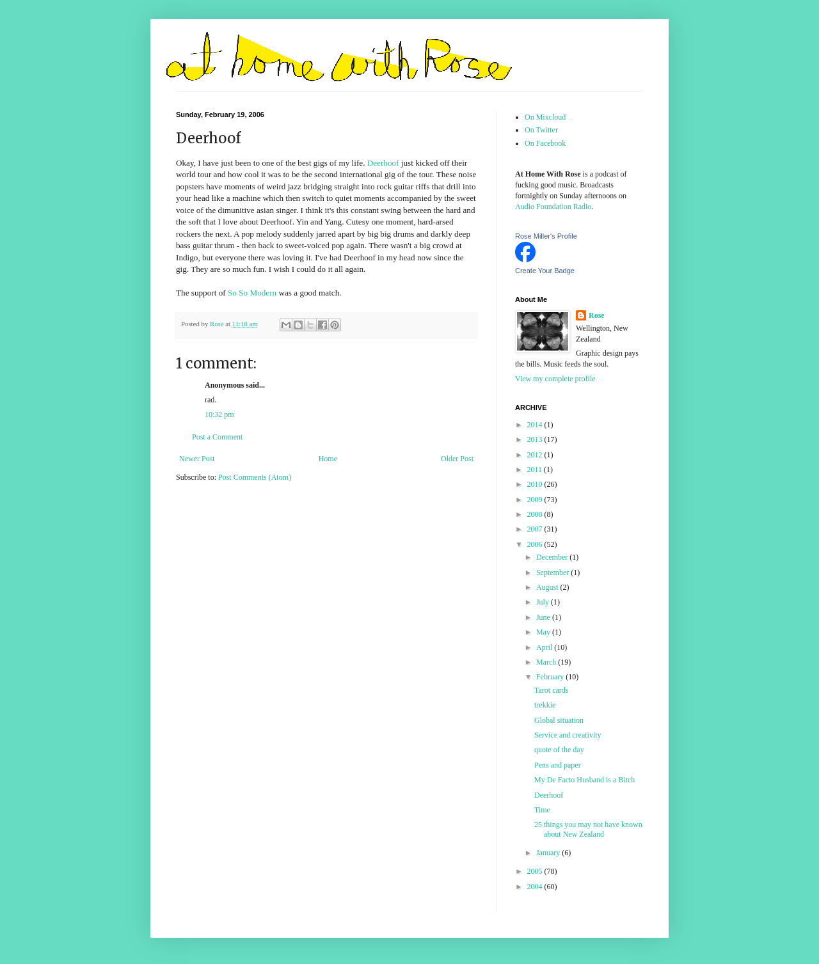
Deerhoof (383, 163)
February (551, 676)
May (544, 632)
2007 (536, 529)
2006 (536, 544)
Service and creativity (567, 735)
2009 (536, 499)
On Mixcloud (545, 117)
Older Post (457, 458)
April (545, 647)
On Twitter (541, 129)
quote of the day (559, 749)
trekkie (544, 704)
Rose (597, 315)
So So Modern (252, 292)
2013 (536, 439)
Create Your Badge (545, 270)
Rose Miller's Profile (546, 236)
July (543, 601)
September (553, 572)
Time (542, 809)
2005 (536, 871)
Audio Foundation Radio (553, 206)
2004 (536, 886)
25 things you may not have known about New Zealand (588, 829)
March (547, 662)
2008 (536, 514)
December (552, 557)
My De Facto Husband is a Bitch (584, 779)
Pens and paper (557, 765)
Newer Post (197, 458)
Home (328, 458)
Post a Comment (217, 436)
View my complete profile (555, 378)
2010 (536, 484)
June (544, 617)
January (549, 852)
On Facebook (545, 143)
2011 (536, 469)
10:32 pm (219, 414)
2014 (536, 424)
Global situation (559, 720)
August (548, 587)
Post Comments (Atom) (254, 477)
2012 (536, 454)
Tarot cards (551, 690)
